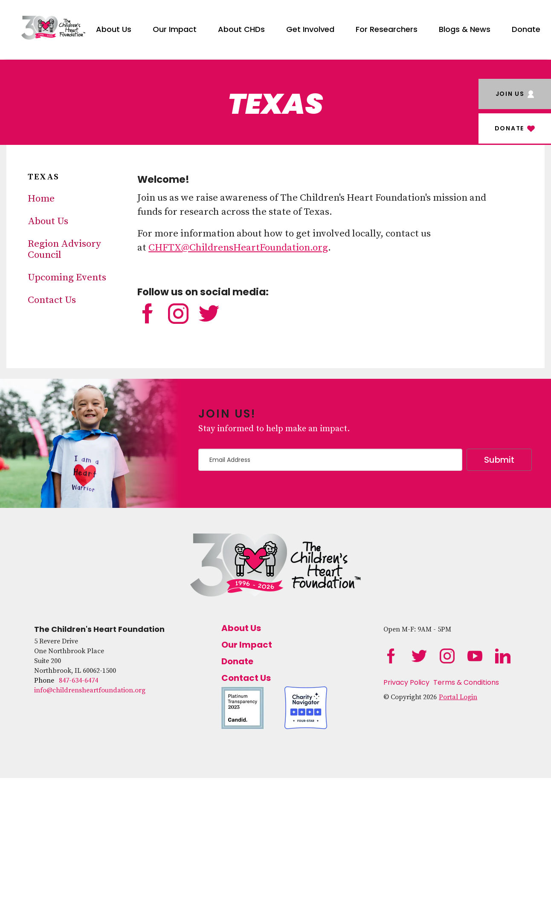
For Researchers (387, 29)
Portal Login (458, 697)
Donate (526, 29)
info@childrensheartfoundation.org (89, 690)
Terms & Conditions (466, 682)
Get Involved (310, 29)
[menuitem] (113, 27)
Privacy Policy (406, 682)
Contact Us (52, 300)
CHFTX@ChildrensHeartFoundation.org (238, 248)
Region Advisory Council (64, 249)
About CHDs (241, 29)
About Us (113, 29)
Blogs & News (464, 29)
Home (41, 199)
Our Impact (175, 29)
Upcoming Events (67, 277)
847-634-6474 (78, 680)
